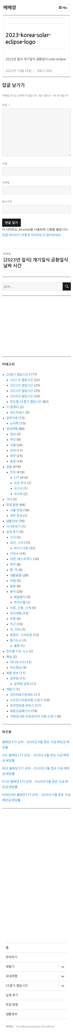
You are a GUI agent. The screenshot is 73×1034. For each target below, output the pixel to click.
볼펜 (17, 645)
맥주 (13, 564)
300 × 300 (44, 70)
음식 (13, 591)
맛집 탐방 (12, 504)
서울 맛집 (16, 510)
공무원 (14, 678)
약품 (13, 580)
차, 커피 (15, 629)
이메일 (6, 182)
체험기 (10, 689)
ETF (16, 477)
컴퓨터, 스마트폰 (21, 634)
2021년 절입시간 (21, 379)
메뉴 (63, 7)
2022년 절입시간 (21, 385)
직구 (13, 624)
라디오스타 (17, 662)
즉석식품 (20, 602)
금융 (9, 466)
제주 (13, 455)
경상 (13, 434)
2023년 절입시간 (21, 390)
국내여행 (12, 428)
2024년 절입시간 (21, 396)
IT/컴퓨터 (12, 407)
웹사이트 (7, 201)
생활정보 (12, 521)
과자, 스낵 (16, 542)
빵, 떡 (14, 569)
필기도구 (16, 640)
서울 (13, 445)
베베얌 (9, 7)
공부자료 (12, 417)
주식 (13, 472)
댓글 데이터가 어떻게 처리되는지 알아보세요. (32, 234)
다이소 (14, 553)
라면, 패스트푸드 (21, 559)
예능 (9, 656)
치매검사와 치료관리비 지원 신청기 (33, 716)
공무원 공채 (21, 683)
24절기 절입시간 (17, 374)
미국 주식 (20, 483)
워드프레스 (17, 412)
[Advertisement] (37, 326)
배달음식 (20, 596)
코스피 (18, 493)
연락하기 (11, 957)
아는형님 (16, 667)
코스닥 (18, 488)
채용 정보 (12, 672)
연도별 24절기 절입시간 (26, 401)
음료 (13, 586)
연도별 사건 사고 (17, 651)
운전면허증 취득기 (22, 705)
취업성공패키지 (20, 710)
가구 (13, 537)
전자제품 (16, 613)
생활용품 (16, 575)
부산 (13, 439)
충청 (13, 461)
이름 (4, 163)
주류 (13, 618)
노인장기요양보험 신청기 (26, 700)
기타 (9, 499)
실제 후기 (12, 531)
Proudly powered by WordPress (35, 1026)
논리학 (14, 423)
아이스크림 (21, 548)
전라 (13, 450)
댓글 (6, 105)
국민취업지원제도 (21, 694)
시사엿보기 (13, 526)
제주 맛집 (16, 515)
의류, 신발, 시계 (20, 607)
